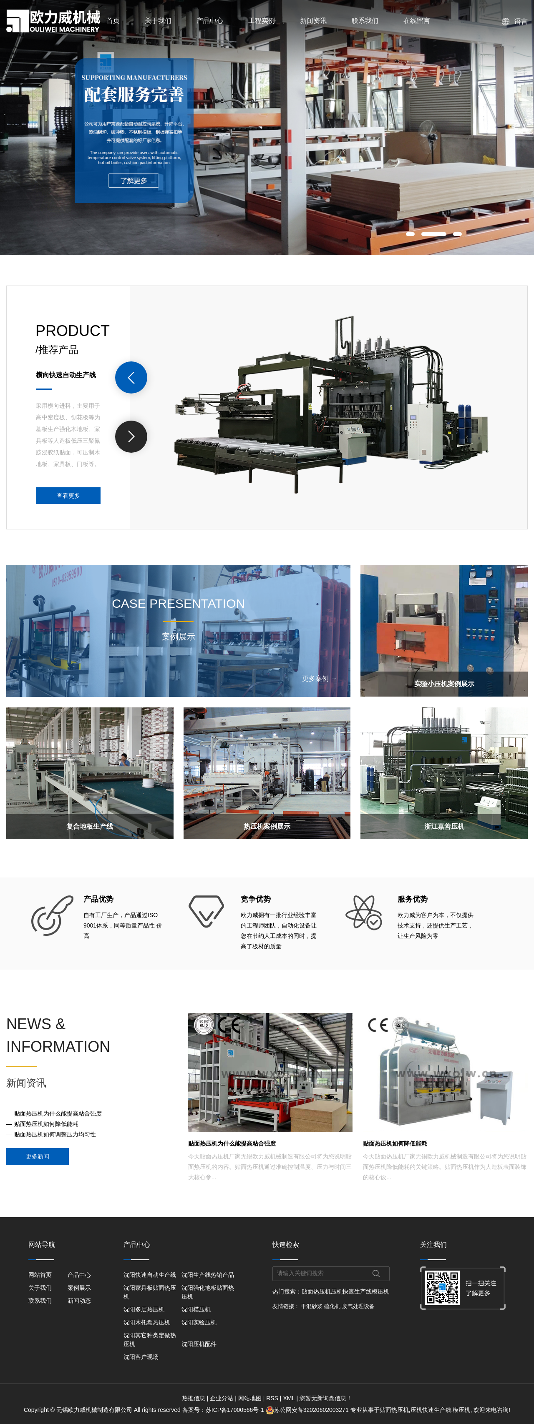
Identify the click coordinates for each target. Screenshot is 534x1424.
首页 (113, 20)
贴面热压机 (316, 1291)
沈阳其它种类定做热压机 (149, 1339)
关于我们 (158, 20)
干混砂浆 (311, 1306)
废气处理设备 (358, 1306)
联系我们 (365, 20)
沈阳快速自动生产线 (149, 1274)
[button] (410, 234)
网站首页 (40, 1274)
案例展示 (79, 1287)
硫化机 (332, 1306)
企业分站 (221, 1398)
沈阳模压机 (196, 1309)
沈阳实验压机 (199, 1322)
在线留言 (416, 20)
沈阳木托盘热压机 (146, 1322)
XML (289, 1398)
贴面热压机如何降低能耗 (46, 1124)
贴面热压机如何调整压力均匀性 (55, 1134)
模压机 (380, 1291)
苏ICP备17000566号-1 (235, 1409)
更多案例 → (319, 678)
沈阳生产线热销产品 (207, 1274)
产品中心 (209, 20)
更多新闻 (37, 1156)
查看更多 (68, 495)
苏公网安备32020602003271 (308, 1409)
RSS (272, 1398)
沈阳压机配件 (199, 1344)
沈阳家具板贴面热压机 (149, 1292)
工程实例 (261, 20)
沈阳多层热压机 (143, 1309)
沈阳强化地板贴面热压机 (207, 1292)
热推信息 (193, 1398)
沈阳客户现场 (141, 1357)
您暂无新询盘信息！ (326, 1398)
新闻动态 (79, 1300)
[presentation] (131, 377)
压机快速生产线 (351, 1291)
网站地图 (250, 1398)
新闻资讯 (313, 20)
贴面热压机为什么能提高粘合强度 (58, 1113)
